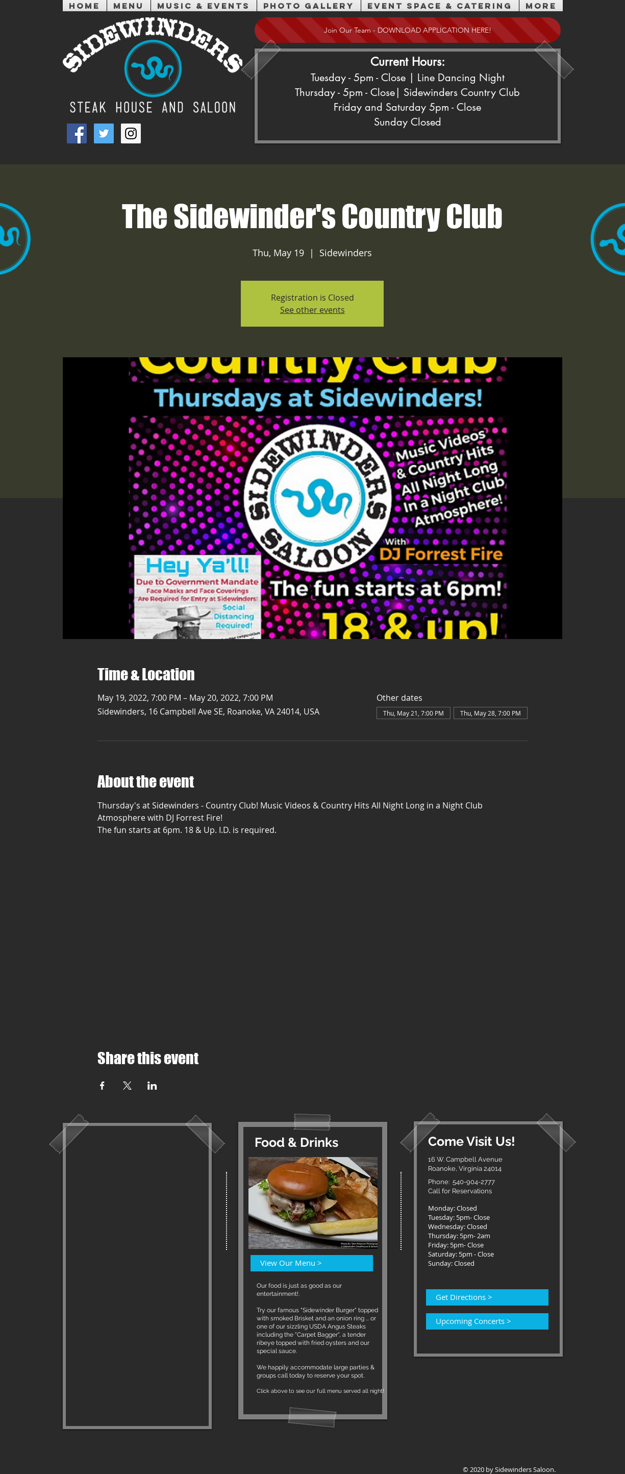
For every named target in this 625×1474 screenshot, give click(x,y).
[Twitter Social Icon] (104, 133)
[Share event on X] (127, 1086)
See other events (312, 309)
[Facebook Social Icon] (77, 133)
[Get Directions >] (481, 1297)
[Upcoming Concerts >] (481, 1321)
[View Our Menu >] (306, 1263)
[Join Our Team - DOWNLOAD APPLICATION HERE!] (408, 30)
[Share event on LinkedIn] (152, 1086)
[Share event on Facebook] (102, 1086)
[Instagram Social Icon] (131, 133)
